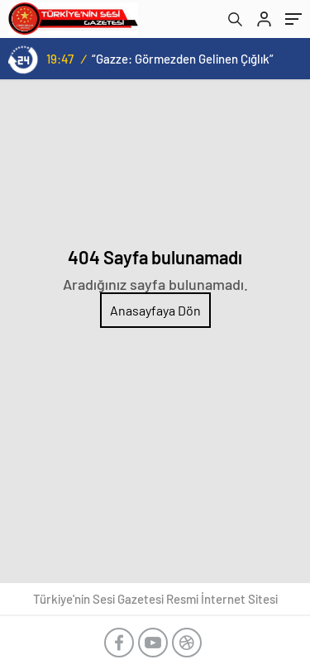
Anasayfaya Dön (155, 310)
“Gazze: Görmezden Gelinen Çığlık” (183, 58)
